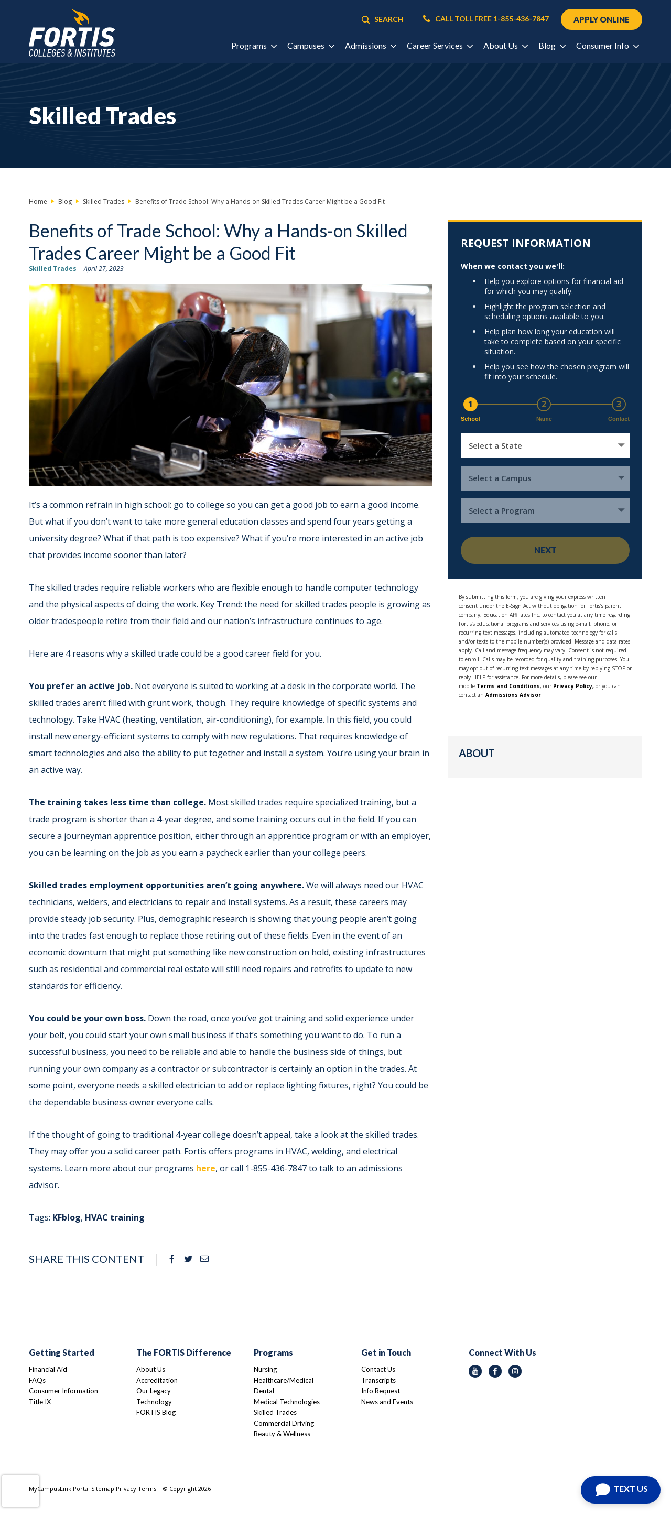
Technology (154, 1402)
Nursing (265, 1369)
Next (545, 550)
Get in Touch (386, 1352)
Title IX (40, 1402)
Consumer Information (63, 1391)
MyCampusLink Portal (59, 1489)
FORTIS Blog (156, 1412)
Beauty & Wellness (282, 1434)
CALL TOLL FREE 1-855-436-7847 (486, 19)
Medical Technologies (287, 1402)
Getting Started (61, 1352)
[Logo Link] (72, 32)
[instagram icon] (515, 1371)
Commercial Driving (284, 1423)
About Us (150, 1369)
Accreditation (157, 1380)
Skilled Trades (53, 268)
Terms (147, 1489)
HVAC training (115, 1217)
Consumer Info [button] (607, 45)
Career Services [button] (439, 45)
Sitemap (102, 1489)
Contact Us (378, 1369)
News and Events (387, 1402)
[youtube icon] (475, 1371)
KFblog (66, 1217)
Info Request (380, 1391)
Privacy (126, 1489)
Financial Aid (48, 1369)
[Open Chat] (621, 1490)
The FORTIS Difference (183, 1352)
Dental (264, 1391)
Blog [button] (551, 45)
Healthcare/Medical (283, 1380)
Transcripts (378, 1380)
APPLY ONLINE (601, 19)
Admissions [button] (370, 45)
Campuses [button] (310, 45)
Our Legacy (153, 1391)
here (205, 1168)
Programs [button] (253, 45)
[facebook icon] (495, 1371)
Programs (273, 1352)
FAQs (37, 1380)
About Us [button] (505, 45)
